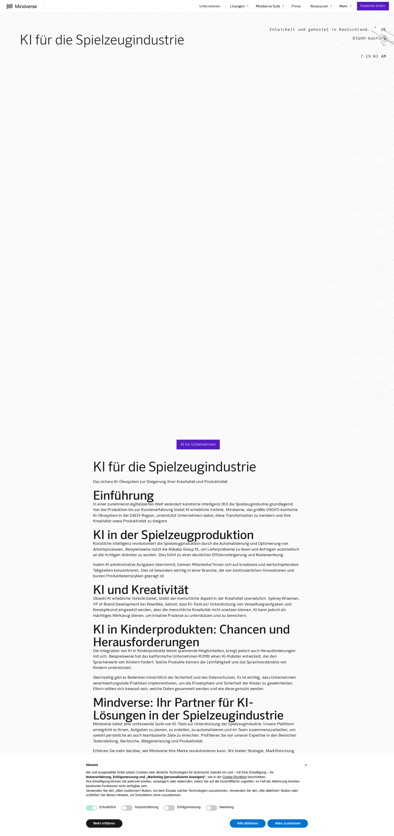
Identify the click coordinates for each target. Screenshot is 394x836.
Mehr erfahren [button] (104, 823)
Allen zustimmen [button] (288, 823)
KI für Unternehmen (198, 444)
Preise (296, 6)
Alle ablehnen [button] (247, 823)
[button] (306, 765)
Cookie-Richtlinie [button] (234, 777)
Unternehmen (209, 6)
